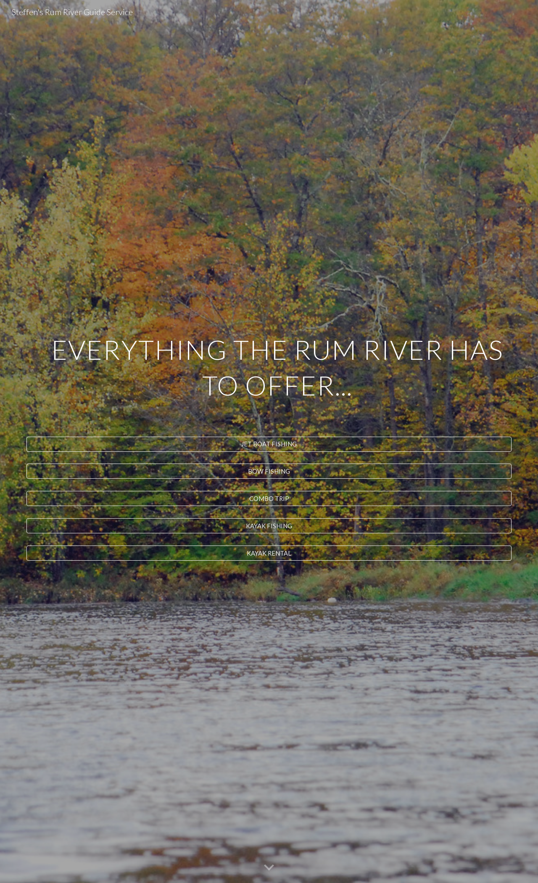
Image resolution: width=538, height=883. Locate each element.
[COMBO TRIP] (269, 498)
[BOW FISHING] (269, 471)
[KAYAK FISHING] (269, 525)
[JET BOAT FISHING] (269, 443)
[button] (269, 868)
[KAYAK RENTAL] (269, 553)
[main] (269, 379)
